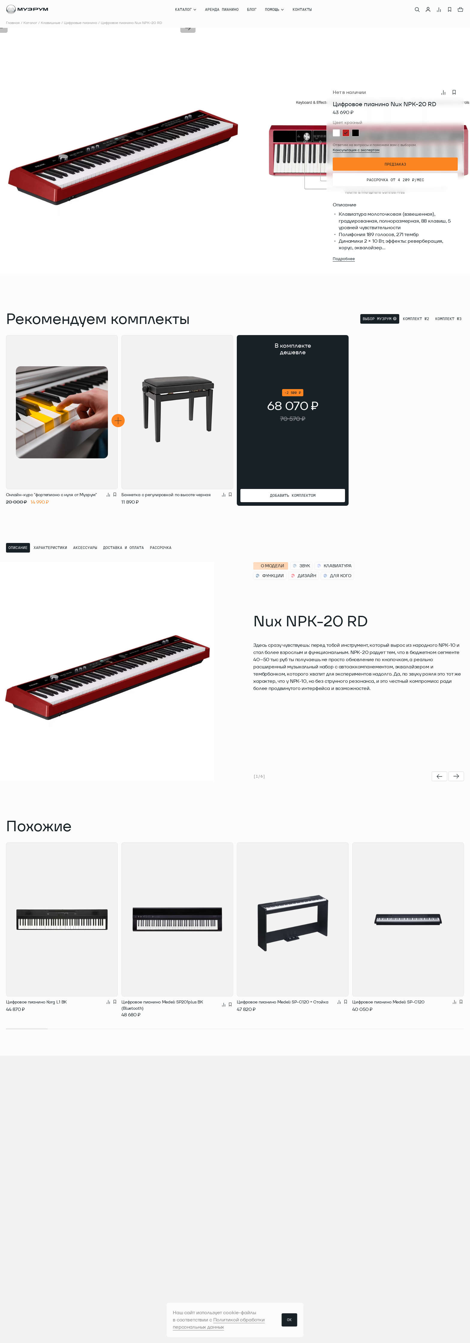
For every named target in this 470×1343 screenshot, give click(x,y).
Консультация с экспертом (356, 150)
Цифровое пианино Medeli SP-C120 (388, 1002)
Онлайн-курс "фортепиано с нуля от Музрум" (51, 494)
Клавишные (50, 22)
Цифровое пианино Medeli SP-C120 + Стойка (282, 1002)
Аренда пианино (222, 9)
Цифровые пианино (80, 22)
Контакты (302, 9)
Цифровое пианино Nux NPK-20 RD (131, 22)
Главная (13, 22)
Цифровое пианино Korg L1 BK (36, 1002)
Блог (252, 9)
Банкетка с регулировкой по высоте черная (165, 494)
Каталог (30, 22)
